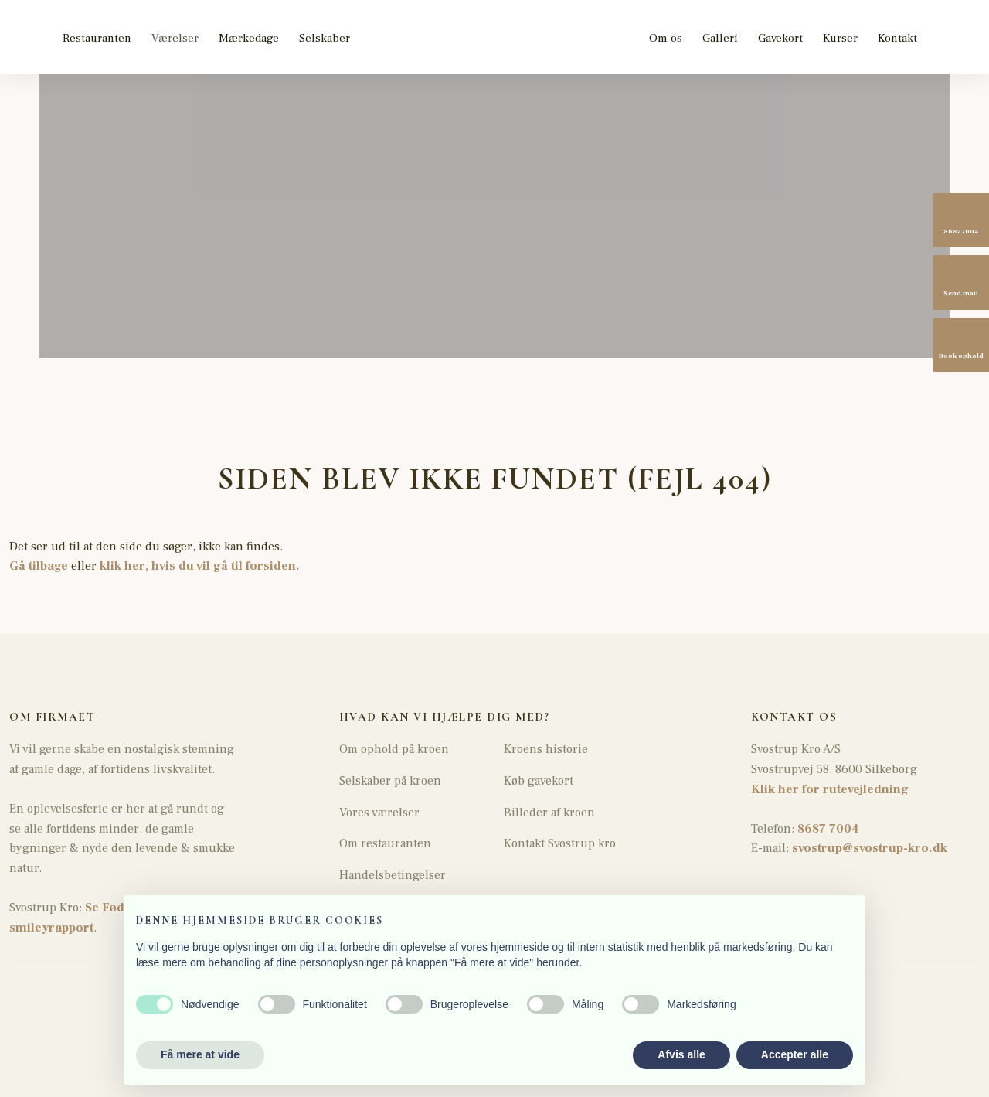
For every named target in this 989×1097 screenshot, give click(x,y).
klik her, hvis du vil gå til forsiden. (200, 566)
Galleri (720, 38)
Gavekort (780, 38)
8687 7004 (826, 828)
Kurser (840, 38)
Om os (665, 38)
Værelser (175, 38)
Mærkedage (249, 38)
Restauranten (97, 38)
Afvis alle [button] (681, 1054)
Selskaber (324, 38)
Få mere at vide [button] (200, 1054)
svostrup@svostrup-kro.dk (869, 848)
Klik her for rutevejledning (830, 789)
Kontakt (897, 38)
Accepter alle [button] (794, 1054)
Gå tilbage (38, 566)
